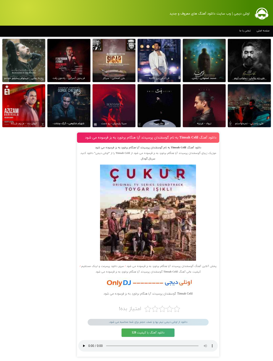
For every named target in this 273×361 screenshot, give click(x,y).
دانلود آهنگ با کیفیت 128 (148, 333)
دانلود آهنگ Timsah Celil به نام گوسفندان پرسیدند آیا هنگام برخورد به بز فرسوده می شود (150, 137)
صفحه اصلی (263, 30)
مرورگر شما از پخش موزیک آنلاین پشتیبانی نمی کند (148, 346)
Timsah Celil (123, 153)
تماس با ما (245, 30)
